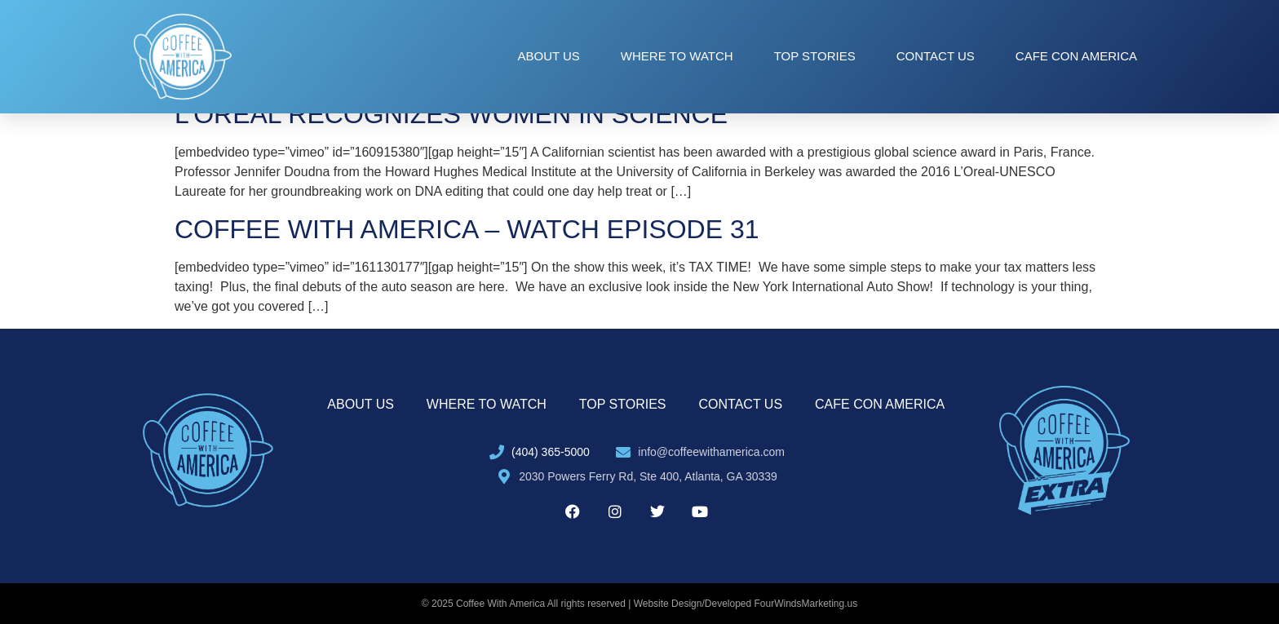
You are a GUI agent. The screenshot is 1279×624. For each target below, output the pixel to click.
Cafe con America (1076, 56)
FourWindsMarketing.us (806, 603)
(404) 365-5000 (550, 451)
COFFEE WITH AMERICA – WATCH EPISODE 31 (467, 229)
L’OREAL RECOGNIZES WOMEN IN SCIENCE (451, 114)
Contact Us (935, 56)
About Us (548, 56)
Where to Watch (677, 56)
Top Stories (815, 56)
